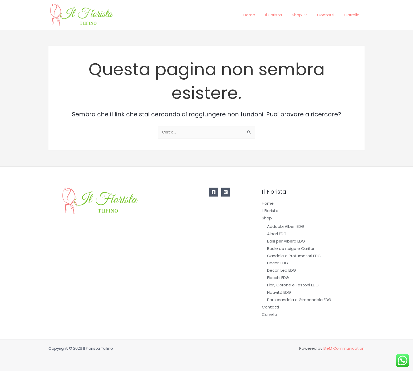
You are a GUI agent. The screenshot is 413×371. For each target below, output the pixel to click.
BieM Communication (344, 348)
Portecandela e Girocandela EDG (299, 299)
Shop (302, 15)
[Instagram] (225, 192)
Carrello (353, 15)
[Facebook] (213, 192)
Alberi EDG (277, 234)
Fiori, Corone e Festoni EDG (293, 285)
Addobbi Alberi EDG (285, 226)
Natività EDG (279, 292)
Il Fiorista (281, 15)
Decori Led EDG (281, 270)
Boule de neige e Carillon (291, 248)
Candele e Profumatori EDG (294, 256)
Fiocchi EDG (278, 278)
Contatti (328, 15)
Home (259, 15)
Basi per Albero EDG (286, 241)
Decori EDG (277, 263)
